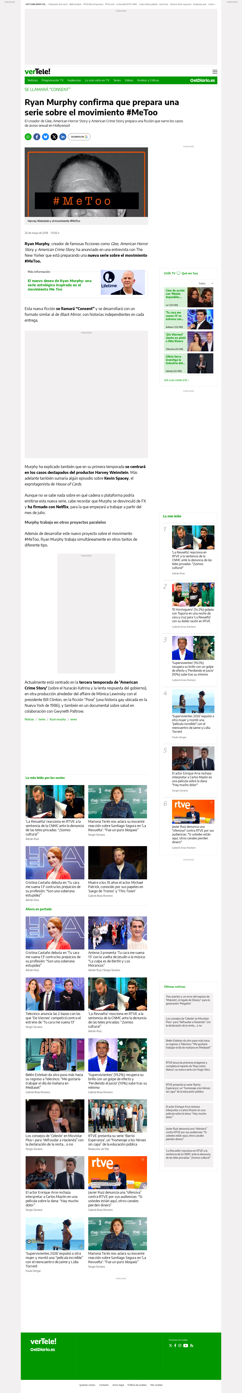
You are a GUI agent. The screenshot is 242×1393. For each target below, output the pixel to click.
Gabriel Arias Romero (100, 895)
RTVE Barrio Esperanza (93, 4)
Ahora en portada (39, 909)
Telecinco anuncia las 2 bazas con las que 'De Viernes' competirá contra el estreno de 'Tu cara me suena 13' (53, 1017)
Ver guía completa (176, 380)
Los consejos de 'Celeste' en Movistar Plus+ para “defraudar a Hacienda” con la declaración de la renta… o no (55, 1139)
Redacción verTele (98, 1149)
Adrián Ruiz (32, 839)
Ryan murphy (58, 719)
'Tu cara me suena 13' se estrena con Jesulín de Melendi (174, 316)
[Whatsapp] (28, 136)
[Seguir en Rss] (191, 1345)
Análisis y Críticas (148, 80)
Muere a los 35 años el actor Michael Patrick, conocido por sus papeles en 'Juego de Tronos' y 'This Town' (115, 886)
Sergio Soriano (96, 834)
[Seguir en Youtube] (185, 1345)
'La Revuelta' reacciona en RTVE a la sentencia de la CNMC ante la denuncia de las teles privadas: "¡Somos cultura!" (192, 560)
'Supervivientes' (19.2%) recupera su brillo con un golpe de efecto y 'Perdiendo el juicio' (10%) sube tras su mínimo (117, 1081)
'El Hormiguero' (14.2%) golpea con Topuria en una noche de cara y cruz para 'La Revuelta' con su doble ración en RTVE (193, 615)
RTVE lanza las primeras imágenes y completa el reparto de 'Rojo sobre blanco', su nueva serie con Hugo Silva (188, 1066)
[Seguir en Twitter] (170, 1345)
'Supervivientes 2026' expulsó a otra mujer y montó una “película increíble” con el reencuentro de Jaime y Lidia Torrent (54, 1259)
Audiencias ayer (200, 4)
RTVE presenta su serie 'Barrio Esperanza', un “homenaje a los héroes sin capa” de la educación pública (117, 1139)
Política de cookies (137, 1385)
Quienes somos (87, 1385)
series (73, 719)
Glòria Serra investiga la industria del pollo (174, 360)
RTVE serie (109, 4)
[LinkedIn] (62, 136)
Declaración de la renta (58, 4)
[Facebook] (36, 136)
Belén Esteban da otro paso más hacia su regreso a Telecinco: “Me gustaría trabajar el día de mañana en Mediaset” (54, 1081)
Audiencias (74, 80)
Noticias (33, 80)
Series (117, 80)
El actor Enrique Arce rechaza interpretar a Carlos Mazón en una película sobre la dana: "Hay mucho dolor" (192, 779)
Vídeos (129, 80)
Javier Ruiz (163, 4)
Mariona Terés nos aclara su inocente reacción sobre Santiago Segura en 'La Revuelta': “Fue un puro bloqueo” (117, 825)
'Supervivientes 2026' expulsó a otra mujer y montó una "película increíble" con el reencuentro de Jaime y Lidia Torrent (193, 723)
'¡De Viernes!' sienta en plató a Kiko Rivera (176, 338)
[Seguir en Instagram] (179, 1345)
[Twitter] (54, 136)
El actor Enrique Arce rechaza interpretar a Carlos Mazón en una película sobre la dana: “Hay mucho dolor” (52, 1198)
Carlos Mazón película (148, 4)
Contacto (104, 1385)
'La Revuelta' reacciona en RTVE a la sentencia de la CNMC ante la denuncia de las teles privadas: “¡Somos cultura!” (55, 827)
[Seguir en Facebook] (175, 1345)
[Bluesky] (45, 136)
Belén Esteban (75, 4)
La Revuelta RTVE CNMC (126, 4)
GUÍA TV (181, 273)
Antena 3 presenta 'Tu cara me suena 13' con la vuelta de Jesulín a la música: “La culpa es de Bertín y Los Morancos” (116, 958)
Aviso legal (118, 1385)
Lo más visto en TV (97, 80)
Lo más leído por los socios (45, 778)
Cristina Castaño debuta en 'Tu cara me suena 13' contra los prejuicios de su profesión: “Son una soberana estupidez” (53, 888)
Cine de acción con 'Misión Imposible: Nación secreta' (175, 294)
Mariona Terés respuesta (180, 4)
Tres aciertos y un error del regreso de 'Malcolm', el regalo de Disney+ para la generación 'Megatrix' (188, 1000)
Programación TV (53, 80)
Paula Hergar (33, 1270)
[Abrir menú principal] (215, 71)
